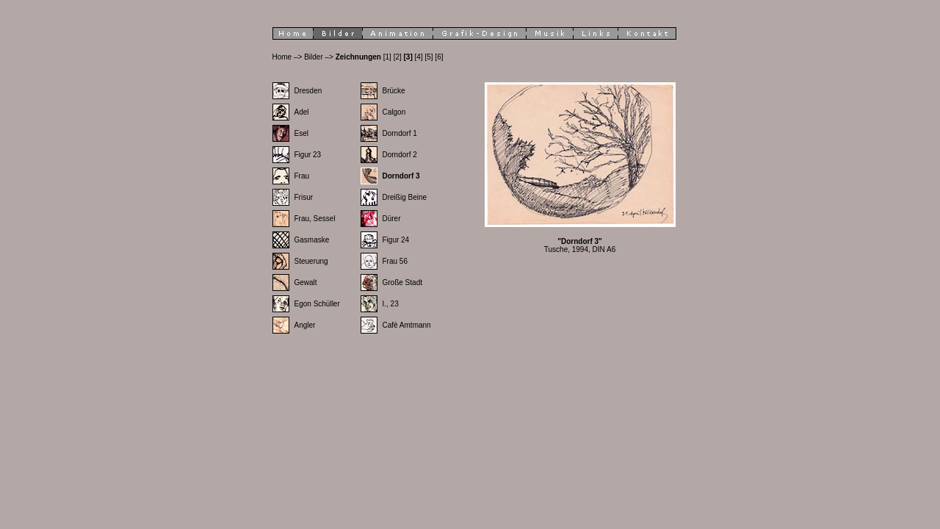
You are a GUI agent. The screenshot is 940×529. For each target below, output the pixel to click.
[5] (428, 57)
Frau (302, 176)
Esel (301, 133)
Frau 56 (395, 261)
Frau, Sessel (315, 219)
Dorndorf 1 (400, 133)
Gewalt (305, 282)
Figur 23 (308, 155)
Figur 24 (396, 240)
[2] (398, 57)
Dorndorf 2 (400, 155)
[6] (439, 57)
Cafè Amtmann (407, 325)
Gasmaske (312, 240)
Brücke (394, 91)
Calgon (394, 112)
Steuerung (311, 261)
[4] (419, 57)
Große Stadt (402, 282)
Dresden (308, 91)
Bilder (313, 57)
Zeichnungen (358, 57)
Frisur (304, 197)
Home (282, 57)
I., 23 (391, 304)
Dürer (392, 219)
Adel (301, 112)
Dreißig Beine (405, 197)
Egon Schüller (317, 304)
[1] (387, 57)
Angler (305, 325)
